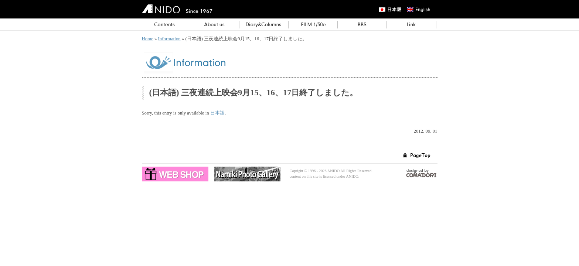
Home (147, 38)
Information (169, 38)
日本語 (217, 113)
